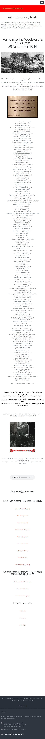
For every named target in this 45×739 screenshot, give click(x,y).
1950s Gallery (22, 618)
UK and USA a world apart (22, 509)
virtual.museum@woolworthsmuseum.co (14, 734)
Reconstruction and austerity (22, 564)
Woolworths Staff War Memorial (22, 582)
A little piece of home (22, 551)
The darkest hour (22, 557)
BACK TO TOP (22, 706)
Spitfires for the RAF (22, 523)
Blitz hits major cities (22, 516)
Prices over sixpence (22, 537)
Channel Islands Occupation (22, 530)
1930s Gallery (22, 611)
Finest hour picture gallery (22, 596)
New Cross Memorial (22, 589)
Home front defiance (22, 544)
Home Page (22, 625)
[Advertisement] (22, 642)
